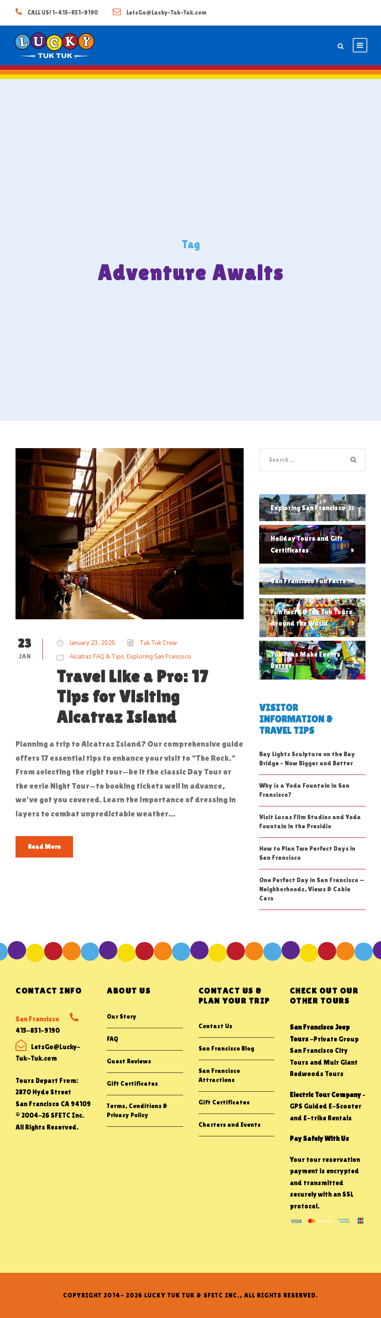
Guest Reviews (129, 1061)
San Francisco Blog (226, 1048)
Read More (44, 846)
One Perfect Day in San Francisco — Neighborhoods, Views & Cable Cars (312, 889)
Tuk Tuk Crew (158, 643)
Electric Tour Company (325, 1094)
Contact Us (215, 1026)
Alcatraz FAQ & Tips (96, 657)
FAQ (112, 1038)
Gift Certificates (132, 1083)
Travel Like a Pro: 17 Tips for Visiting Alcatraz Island (133, 697)
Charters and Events (229, 1124)
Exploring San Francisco (159, 657)
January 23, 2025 (92, 643)
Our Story (121, 1016)
